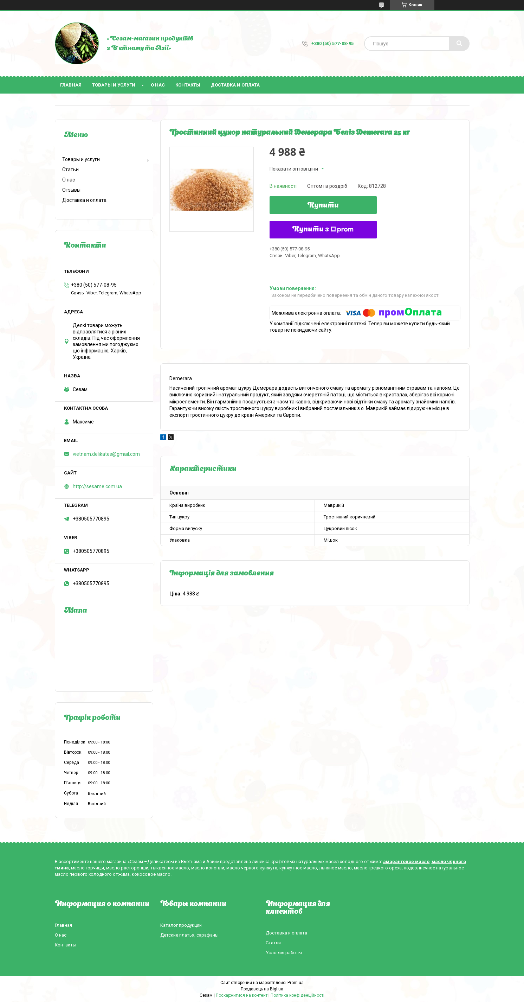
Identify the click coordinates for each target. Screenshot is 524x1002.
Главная (71, 85)
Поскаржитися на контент (241, 995)
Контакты (187, 85)
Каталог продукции (181, 925)
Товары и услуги (113, 85)
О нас (158, 85)
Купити (323, 205)
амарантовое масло (406, 861)
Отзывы (71, 190)
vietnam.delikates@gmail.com (106, 454)
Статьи (70, 169)
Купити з (323, 229)
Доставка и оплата (235, 85)
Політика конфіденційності (297, 995)
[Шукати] (459, 43)
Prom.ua (295, 982)
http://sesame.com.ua (97, 486)
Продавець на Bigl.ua (262, 989)
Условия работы (284, 952)
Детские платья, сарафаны (189, 935)
